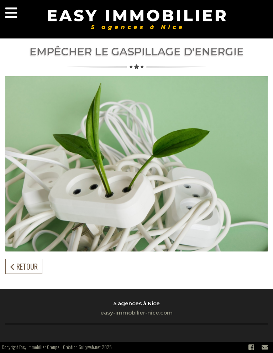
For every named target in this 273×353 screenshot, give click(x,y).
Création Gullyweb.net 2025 (87, 347)
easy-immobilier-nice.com (136, 312)
